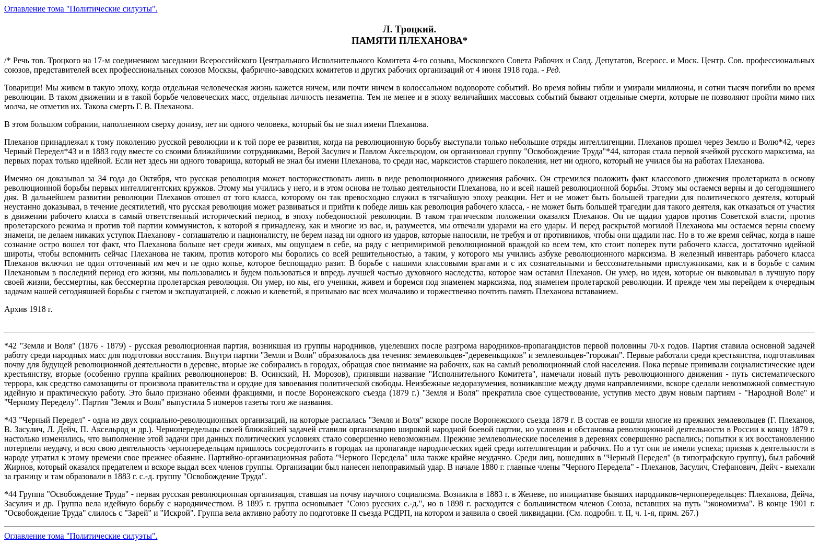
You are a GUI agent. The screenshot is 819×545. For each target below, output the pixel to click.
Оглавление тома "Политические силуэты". (81, 8)
